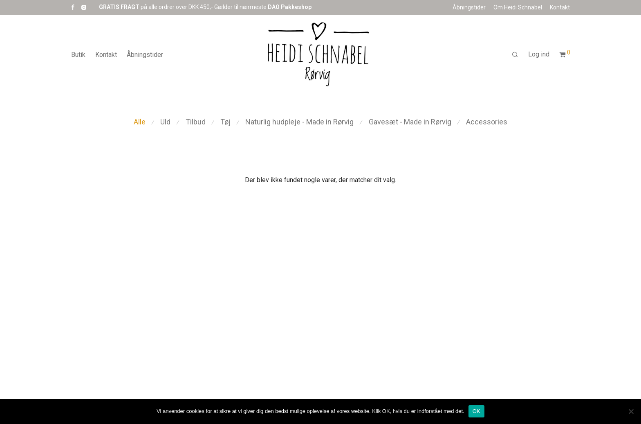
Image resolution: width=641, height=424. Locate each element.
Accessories (486, 121)
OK (476, 411)
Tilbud (196, 121)
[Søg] (515, 55)
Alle (140, 121)
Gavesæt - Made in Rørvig (410, 121)
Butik (78, 55)
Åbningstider (469, 7)
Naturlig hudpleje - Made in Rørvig (299, 121)
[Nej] (631, 411)
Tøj (225, 121)
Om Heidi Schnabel (517, 7)
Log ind (538, 54)
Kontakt (560, 7)
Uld (165, 121)
